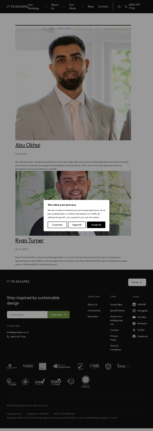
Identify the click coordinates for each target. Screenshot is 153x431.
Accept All (96, 224)
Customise (57, 224)
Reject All (77, 224)
